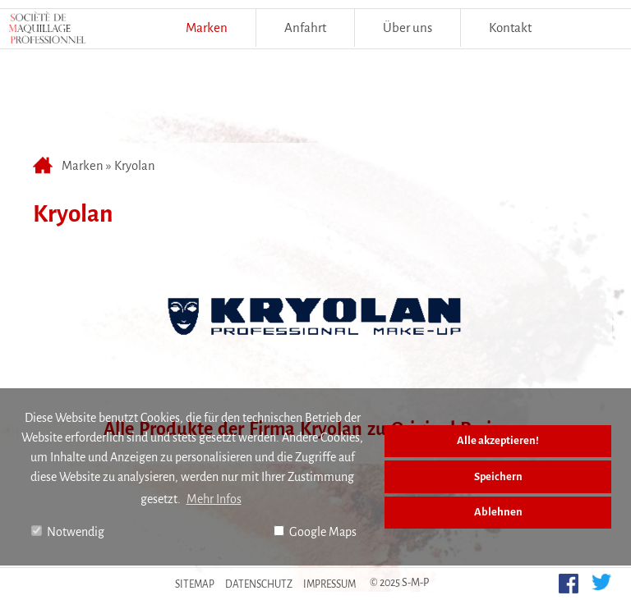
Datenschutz (258, 584)
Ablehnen (498, 512)
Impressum (329, 584)
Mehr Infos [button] (214, 499)
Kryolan (134, 165)
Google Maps (315, 531)
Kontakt (510, 27)
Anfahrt (305, 27)
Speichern (498, 476)
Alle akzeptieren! (498, 440)
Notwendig (67, 531)
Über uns (407, 27)
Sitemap (194, 584)
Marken (207, 27)
